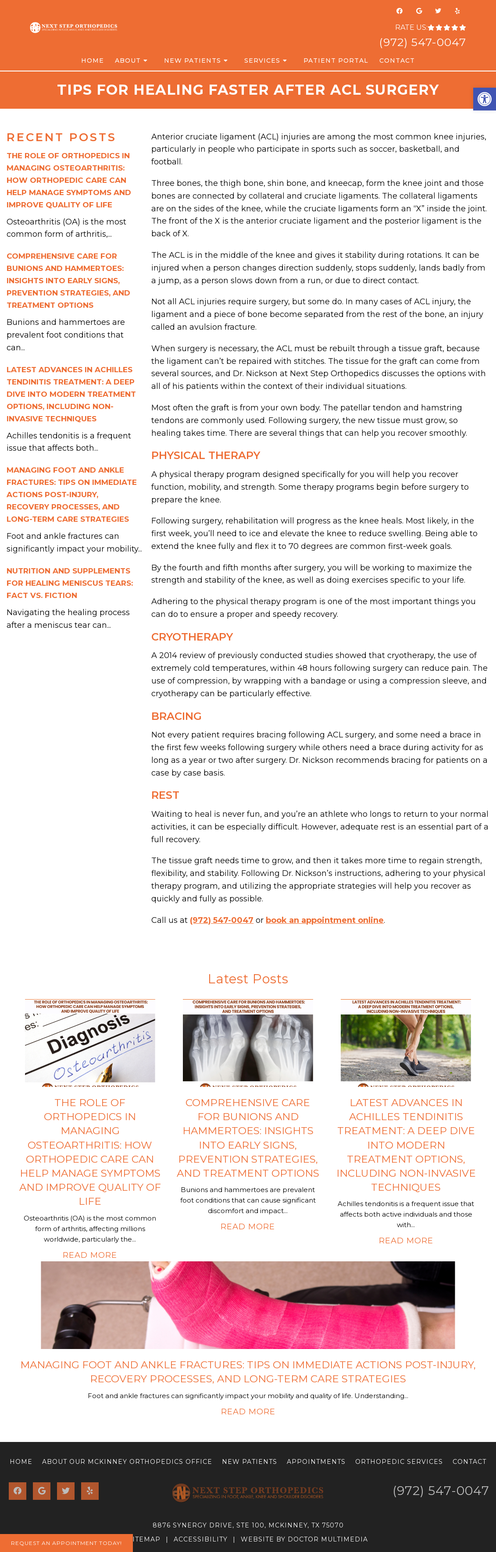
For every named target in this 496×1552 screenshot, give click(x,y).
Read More (90, 1255)
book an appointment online (325, 920)
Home (92, 60)
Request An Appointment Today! (66, 1543)
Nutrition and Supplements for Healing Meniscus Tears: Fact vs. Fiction (70, 583)
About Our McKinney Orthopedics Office (127, 1462)
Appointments (316, 1462)
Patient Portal (335, 60)
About (128, 60)
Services (262, 60)
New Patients (192, 60)
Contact (397, 60)
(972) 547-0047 (422, 42)
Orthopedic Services (399, 1462)
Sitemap (144, 1539)
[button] (484, 99)
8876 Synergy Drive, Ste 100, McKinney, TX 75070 (248, 1525)
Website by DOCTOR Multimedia (304, 1539)
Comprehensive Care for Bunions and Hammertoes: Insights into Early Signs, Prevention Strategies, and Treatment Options (68, 281)
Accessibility (201, 1539)
